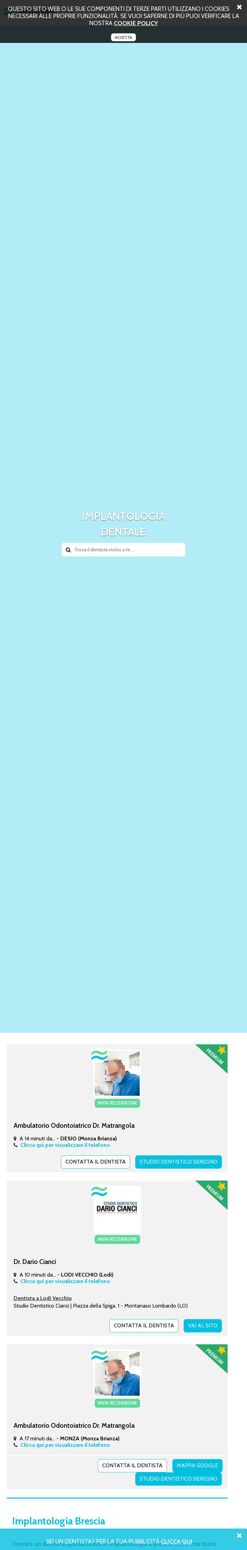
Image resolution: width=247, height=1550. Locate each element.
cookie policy (136, 23)
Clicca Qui (176, 1541)
